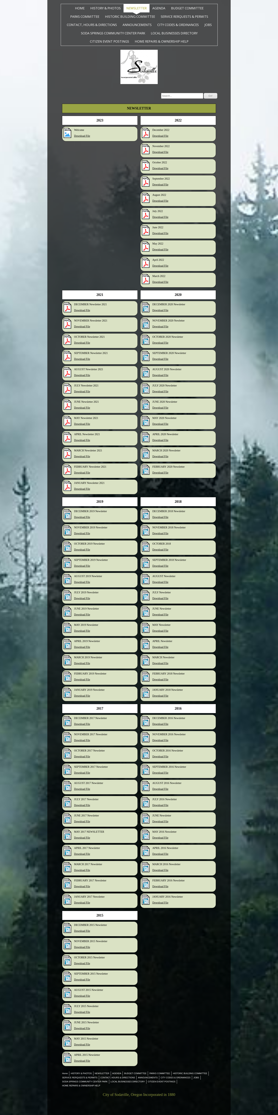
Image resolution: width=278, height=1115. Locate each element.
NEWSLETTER (136, 8)
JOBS (208, 25)
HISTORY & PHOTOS (105, 8)
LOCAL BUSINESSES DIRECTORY (174, 33)
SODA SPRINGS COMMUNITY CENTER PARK (113, 33)
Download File (82, 135)
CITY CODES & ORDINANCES (178, 25)
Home (80, 8)
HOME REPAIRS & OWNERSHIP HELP (161, 41)
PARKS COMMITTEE (84, 16)
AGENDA (158, 8)
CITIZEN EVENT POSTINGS (109, 41)
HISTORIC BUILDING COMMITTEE (130, 16)
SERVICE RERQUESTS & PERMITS (184, 16)
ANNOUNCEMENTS (137, 25)
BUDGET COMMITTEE (187, 8)
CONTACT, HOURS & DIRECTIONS (92, 25)
